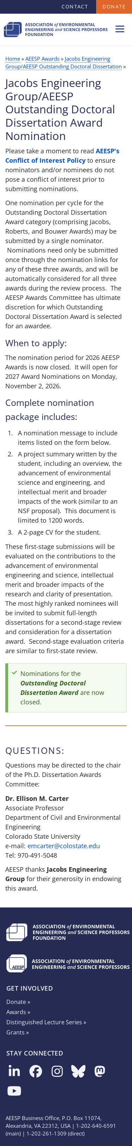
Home (12, 58)
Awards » (18, 1012)
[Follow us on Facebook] (36, 1072)
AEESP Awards (42, 58)
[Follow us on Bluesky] (78, 1072)
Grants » (17, 1032)
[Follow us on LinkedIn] (14, 1072)
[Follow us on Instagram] (57, 1072)
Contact (75, 6)
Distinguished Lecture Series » (46, 1022)
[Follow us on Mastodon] (100, 1072)
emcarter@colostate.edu (63, 846)
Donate (114, 6)
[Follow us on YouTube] (14, 1091)
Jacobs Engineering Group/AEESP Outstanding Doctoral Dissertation (63, 62)
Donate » (18, 1002)
